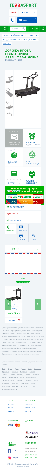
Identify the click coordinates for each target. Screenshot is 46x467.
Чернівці (19, 380)
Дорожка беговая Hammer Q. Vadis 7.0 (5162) (13, 307)
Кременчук (28, 380)
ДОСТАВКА (11, 404)
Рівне (22, 377)
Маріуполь (23, 372)
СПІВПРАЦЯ (29, 404)
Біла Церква (24, 383)
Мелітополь (6, 386)
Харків (10, 369)
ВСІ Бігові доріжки (23, 282)
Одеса (16, 369)
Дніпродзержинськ (8, 380)
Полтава (12, 375)
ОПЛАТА (10, 407)
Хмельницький (13, 377)
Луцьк (33, 383)
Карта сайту (34, 464)
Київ (3, 369)
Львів (29, 369)
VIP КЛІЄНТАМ (30, 407)
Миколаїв (15, 372)
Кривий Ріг (5, 372)
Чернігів (20, 375)
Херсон (4, 375)
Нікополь (15, 386)
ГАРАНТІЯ (11, 411)
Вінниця (32, 372)
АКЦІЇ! (13, 12)
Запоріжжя (37, 369)
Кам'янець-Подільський (9, 389)
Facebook (13, 451)
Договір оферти (23, 466)
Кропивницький (31, 377)
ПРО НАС (28, 411)
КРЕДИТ (10, 415)
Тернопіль (15, 383)
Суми (4, 377)
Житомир (36, 375)
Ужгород (32, 386)
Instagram (13, 457)
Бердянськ (24, 386)
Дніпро (23, 369)
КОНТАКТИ (29, 415)
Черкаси (27, 375)
